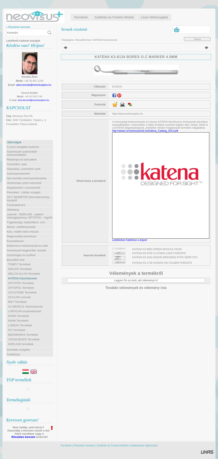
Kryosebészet (15, 241)
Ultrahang (13, 209)
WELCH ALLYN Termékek (24, 273)
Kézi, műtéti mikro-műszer (23, 231)
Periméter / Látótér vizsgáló (23, 192)
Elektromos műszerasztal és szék (27, 245)
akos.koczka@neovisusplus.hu (33, 84)
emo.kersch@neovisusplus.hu (33, 100)
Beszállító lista (83, 40)
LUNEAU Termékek (20, 325)
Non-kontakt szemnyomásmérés (26, 178)
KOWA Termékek (18, 316)
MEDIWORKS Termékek (23, 334)
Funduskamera (16, 205)
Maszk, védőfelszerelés (21, 227)
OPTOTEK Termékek (21, 283)
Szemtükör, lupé (17, 164)
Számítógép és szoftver (21, 255)
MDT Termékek (17, 301)
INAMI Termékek (18, 320)
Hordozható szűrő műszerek (24, 183)
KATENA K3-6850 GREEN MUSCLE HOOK (157, 249)
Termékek (66, 445)
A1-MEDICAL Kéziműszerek (25, 306)
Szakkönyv (13, 354)
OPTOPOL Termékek (21, 287)
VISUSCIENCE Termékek (24, 339)
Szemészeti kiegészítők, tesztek (26, 250)
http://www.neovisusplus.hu (127, 113)
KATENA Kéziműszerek (22, 278)
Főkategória (68, 40)
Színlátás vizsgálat (18, 349)
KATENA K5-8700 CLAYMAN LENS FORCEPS (159, 253)
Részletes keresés (23, 437)
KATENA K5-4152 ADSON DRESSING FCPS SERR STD (164, 257)
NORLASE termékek (20, 344)
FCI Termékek (16, 330)
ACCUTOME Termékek (22, 292)
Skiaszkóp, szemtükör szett (23, 168)
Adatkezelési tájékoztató (144, 445)
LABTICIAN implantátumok (24, 311)
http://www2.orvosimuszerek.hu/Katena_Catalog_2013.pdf (145, 130)
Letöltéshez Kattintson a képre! (130, 240)
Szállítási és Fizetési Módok (112, 445)
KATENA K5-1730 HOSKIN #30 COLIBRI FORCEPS (162, 262)
